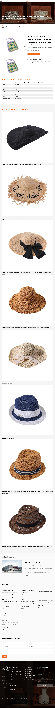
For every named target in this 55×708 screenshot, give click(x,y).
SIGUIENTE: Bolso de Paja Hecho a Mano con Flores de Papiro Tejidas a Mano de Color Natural (39, 62)
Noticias (4, 687)
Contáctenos (5, 690)
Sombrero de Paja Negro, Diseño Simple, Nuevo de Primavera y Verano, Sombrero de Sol (21, 164)
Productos (9, 26)
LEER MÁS (4, 608)
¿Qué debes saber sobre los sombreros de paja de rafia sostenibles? (8, 616)
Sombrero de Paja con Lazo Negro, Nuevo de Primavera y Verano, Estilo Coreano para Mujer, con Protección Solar (26, 273)
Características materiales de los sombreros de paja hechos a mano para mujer (44, 594)
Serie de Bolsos (16, 26)
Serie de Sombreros (28, 669)
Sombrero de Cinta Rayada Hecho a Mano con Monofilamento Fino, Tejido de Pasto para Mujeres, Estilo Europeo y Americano (27, 492)
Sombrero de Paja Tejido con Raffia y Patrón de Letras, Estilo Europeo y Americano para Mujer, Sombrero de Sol (26, 218)
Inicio (5, 26)
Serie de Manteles (28, 673)
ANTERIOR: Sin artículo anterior (34, 59)
